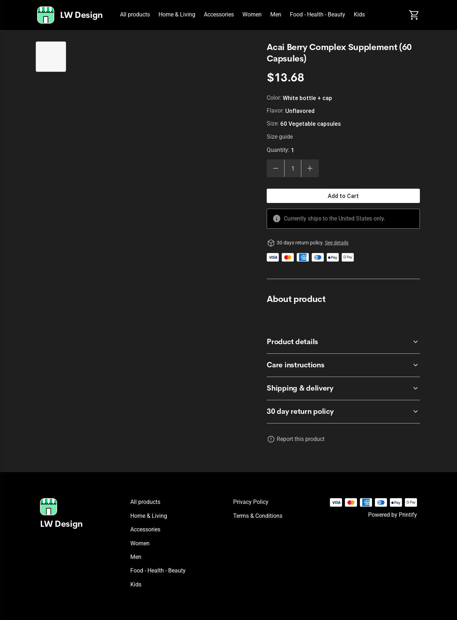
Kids (359, 14)
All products (135, 14)
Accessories (219, 14)
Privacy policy (250, 502)
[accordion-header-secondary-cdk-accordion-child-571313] (343, 388)
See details (336, 242)
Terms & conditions (257, 515)
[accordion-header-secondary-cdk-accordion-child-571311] (343, 342)
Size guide (280, 136)
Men (275, 14)
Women (252, 14)
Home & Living (177, 14)
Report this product (301, 439)
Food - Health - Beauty (317, 14)
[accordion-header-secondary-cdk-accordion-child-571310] (343, 411)
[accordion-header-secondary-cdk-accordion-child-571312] (343, 365)
